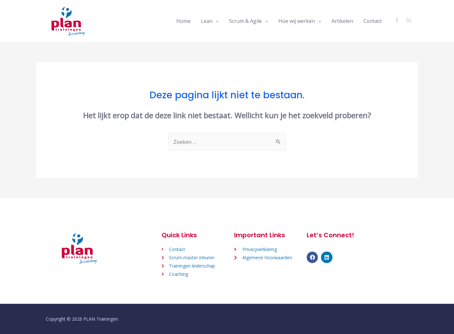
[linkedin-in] (409, 20)
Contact (372, 20)
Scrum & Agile (245, 20)
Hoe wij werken (296, 20)
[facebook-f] (400, 20)
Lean (207, 20)
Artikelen (342, 20)
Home (183, 20)
